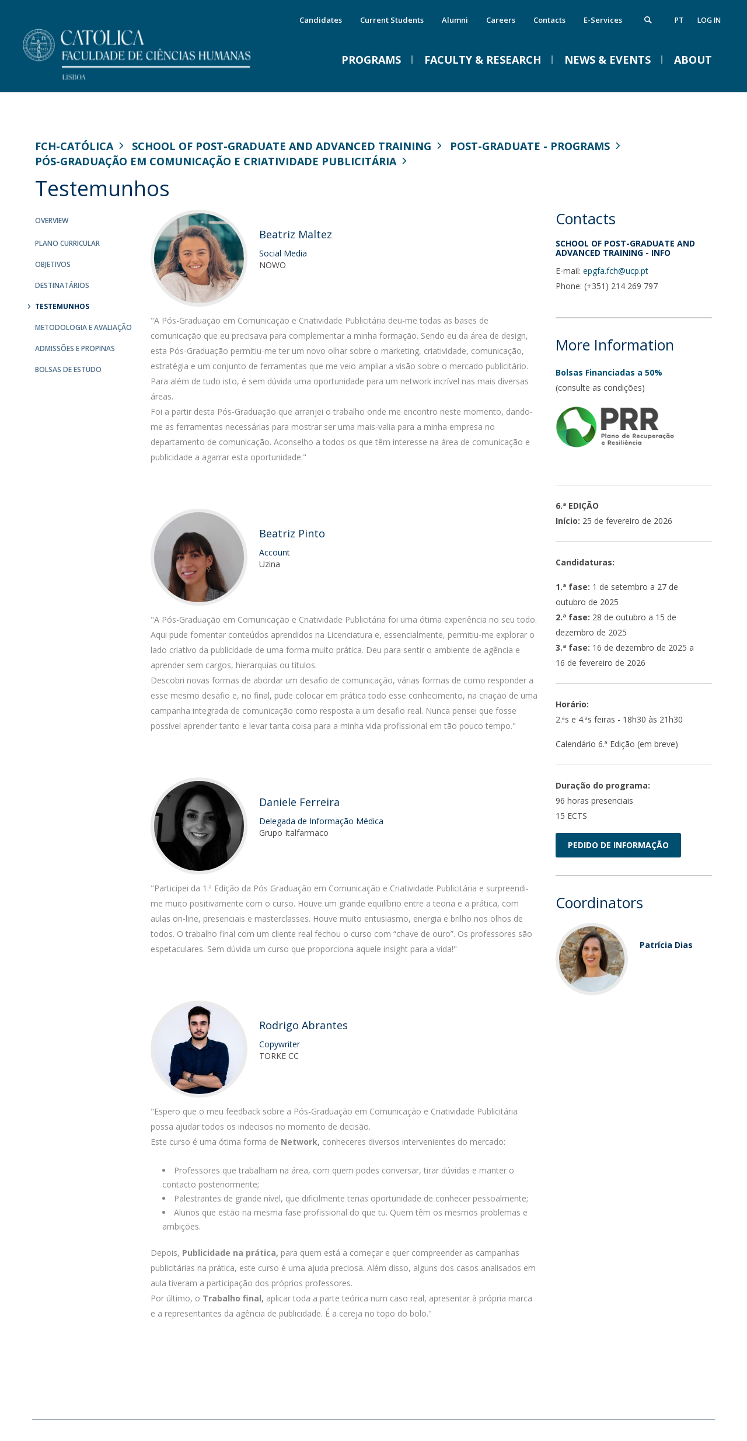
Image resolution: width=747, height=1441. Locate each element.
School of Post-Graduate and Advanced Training (281, 146)
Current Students (392, 20)
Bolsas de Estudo (68, 369)
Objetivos (53, 264)
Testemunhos (62, 306)
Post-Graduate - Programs (530, 146)
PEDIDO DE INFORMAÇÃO (618, 844)
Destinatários (62, 285)
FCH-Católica (74, 146)
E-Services (603, 20)
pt (679, 20)
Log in (709, 20)
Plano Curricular (67, 243)
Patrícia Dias (666, 944)
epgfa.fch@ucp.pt (615, 270)
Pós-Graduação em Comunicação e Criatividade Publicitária (215, 161)
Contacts (549, 20)
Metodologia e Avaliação (83, 327)
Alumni (455, 20)
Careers (500, 20)
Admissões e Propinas (75, 348)
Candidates (320, 20)
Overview (51, 220)
